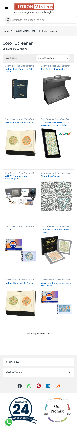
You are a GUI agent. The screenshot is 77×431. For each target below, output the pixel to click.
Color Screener (27, 66)
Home (6, 31)
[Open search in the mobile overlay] (38, 20)
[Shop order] (53, 58)
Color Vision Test (25, 31)
